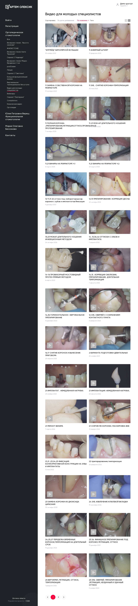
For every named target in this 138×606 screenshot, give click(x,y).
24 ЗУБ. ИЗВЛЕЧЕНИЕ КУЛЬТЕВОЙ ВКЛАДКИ (108, 501)
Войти (8, 20)
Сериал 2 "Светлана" (15, 73)
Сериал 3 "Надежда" (15, 57)
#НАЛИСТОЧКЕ (13, 48)
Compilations (12, 101)
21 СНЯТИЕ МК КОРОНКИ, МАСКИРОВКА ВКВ (109, 426)
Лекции (10, 70)
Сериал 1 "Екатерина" (15, 97)
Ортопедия (11, 107)
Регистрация (11, 26)
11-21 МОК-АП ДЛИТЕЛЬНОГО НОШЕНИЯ (107, 123)
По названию (82, 20)
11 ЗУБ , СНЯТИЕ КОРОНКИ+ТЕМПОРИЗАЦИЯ (109, 85)
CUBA (28, 601)
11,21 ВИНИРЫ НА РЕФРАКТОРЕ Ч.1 (60, 163)
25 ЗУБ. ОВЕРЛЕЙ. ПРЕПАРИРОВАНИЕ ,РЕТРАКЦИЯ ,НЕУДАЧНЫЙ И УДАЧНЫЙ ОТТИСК (106, 582)
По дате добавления (66, 20)
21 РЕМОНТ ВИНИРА (54, 426)
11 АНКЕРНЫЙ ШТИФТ (98, 50)
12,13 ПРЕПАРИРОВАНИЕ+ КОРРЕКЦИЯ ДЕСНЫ (109, 199)
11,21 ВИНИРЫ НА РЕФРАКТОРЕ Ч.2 (104, 163)
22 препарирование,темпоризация (105, 461)
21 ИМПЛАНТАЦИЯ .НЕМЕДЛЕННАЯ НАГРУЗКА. (109, 390)
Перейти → (124, 6)
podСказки (11, 66)
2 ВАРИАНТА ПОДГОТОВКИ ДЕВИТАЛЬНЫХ (108, 353)
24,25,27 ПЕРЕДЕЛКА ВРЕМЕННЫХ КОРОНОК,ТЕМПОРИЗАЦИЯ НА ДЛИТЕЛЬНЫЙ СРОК (65, 542)
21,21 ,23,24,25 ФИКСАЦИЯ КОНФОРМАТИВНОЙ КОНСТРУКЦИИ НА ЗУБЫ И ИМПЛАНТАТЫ (66, 463)
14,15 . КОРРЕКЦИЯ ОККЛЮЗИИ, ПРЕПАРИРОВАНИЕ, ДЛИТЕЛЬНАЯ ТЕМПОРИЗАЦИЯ (104, 277)
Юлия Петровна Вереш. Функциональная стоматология (17, 116)
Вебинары (11, 94)
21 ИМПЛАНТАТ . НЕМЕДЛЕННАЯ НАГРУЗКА (64, 390)
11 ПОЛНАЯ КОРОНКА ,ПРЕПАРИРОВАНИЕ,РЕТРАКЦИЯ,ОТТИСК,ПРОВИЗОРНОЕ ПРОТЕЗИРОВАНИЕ (70, 125)
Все (8, 39)
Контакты (10, 135)
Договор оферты (18, 598)
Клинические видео (14, 104)
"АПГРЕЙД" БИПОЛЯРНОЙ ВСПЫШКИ (61, 50)
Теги (92, 20)
